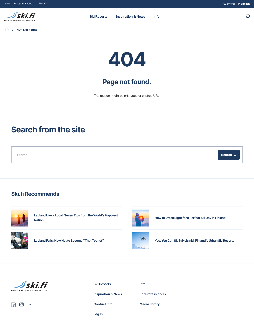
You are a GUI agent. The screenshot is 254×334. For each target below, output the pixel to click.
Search (228, 155)
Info (156, 16)
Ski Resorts (98, 16)
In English (244, 3)
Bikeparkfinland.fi (24, 3)
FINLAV (43, 3)
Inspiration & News (130, 16)
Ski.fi (7, 3)
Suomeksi (229, 3)
